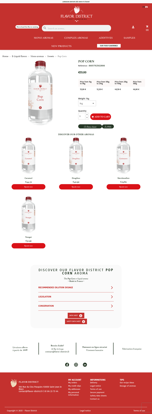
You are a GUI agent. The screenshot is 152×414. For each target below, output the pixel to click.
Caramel (28, 178)
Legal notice (95, 385)
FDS (109, 126)
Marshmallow (123, 178)
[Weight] (87, 103)
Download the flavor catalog (27, 27)
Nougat (28, 237)
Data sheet (91, 126)
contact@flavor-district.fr (57, 351)
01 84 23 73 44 (57, 348)
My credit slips (74, 385)
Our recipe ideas (127, 382)
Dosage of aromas (128, 385)
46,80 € (136, 89)
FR (143, 6)
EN (143, 9)
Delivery (93, 382)
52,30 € (100, 89)
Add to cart (100, 116)
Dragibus (76, 178)
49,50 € (118, 89)
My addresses (74, 389)
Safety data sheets (98, 395)
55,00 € (83, 89)
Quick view (28, 187)
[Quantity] (81, 116)
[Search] (76, 28)
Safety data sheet (76, 321)
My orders (72, 382)
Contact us (94, 399)
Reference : (83, 66)
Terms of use (96, 389)
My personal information (73, 393)
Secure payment (97, 392)
